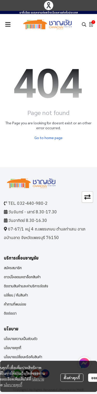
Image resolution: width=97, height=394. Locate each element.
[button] (84, 24)
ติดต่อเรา (10, 313)
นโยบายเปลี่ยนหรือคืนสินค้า (23, 357)
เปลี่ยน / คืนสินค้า (16, 295)
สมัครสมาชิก (13, 268)
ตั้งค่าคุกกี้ (72, 377)
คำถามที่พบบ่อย (15, 304)
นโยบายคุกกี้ (13, 384)
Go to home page (48, 137)
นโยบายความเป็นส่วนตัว (21, 338)
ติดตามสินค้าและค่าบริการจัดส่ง (26, 286)
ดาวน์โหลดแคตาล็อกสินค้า (22, 277)
